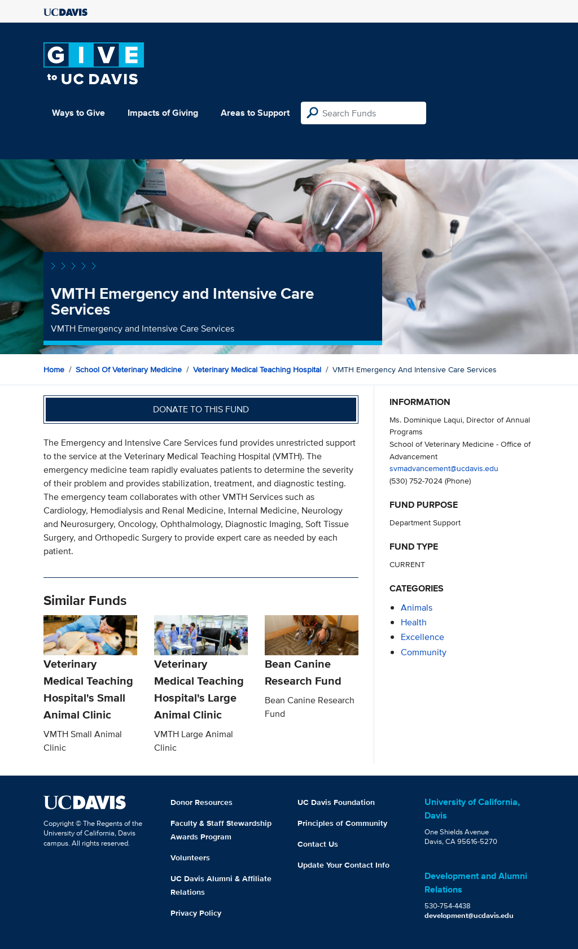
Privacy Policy (195, 912)
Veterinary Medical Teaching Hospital (257, 369)
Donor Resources (201, 802)
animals (416, 607)
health (414, 622)
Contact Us (317, 844)
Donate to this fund (201, 409)
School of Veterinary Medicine (129, 369)
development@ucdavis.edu (469, 915)
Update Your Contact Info (343, 864)
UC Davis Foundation (336, 802)
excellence (422, 636)
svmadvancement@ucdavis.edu (443, 468)
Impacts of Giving (163, 112)
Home (53, 369)
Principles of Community (342, 823)
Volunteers (190, 857)
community (423, 652)
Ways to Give (78, 112)
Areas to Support (255, 112)
